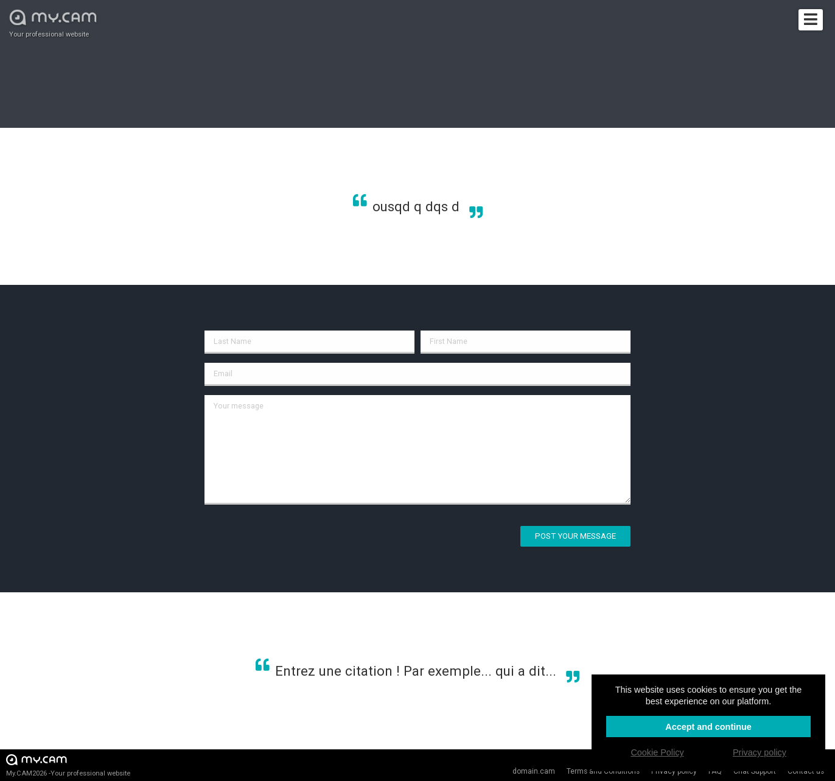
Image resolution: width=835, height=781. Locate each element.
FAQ (715, 771)
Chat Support (754, 771)
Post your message (575, 536)
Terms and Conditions (603, 771)
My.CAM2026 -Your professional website (68, 764)
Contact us (806, 771)
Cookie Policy (657, 752)
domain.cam (533, 771)
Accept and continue (708, 727)
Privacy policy (674, 771)
